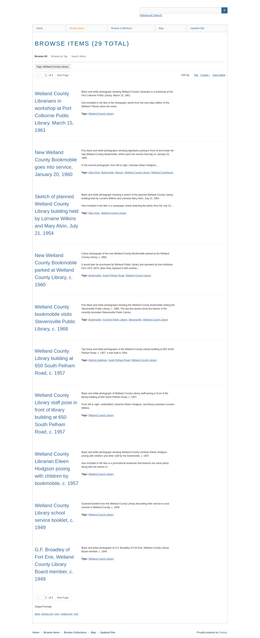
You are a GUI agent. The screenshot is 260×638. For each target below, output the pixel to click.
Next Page (62, 75)
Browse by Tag (59, 56)
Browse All (41, 56)
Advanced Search (151, 15)
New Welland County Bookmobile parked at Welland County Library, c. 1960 (56, 270)
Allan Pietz (94, 172)
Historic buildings (97, 360)
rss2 (76, 614)
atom (37, 614)
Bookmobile (107, 172)
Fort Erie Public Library (115, 319)
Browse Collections (121, 28)
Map (161, 28)
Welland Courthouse (162, 172)
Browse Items (77, 28)
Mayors (119, 172)
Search (224, 10)
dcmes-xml (47, 614)
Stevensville (135, 319)
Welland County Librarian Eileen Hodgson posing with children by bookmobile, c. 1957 (56, 468)
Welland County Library (101, 113)
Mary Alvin (94, 213)
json (57, 614)
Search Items (78, 56)
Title (196, 75)
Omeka (223, 632)
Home (39, 28)
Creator (204, 75)
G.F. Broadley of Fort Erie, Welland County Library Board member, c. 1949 (54, 564)
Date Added (218, 75)
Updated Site (197, 28)
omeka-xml (67, 614)
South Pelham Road (113, 275)
